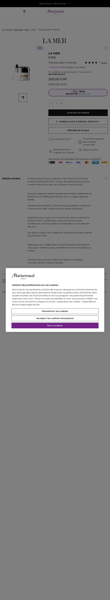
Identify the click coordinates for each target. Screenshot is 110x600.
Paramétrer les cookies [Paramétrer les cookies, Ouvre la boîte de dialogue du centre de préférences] (55, 311)
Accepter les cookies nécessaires (55, 318)
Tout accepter (55, 325)
